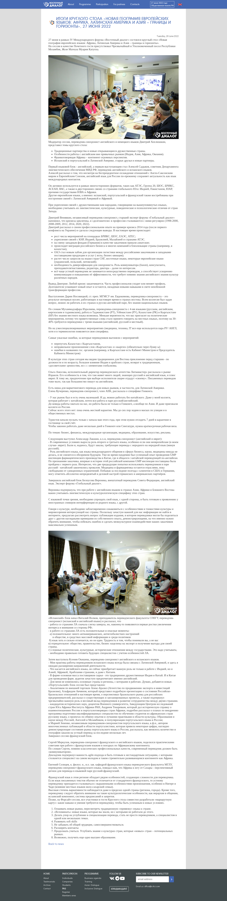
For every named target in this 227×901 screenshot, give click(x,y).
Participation (102, 4)
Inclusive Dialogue (93, 888)
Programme (85, 4)
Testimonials (49, 881)
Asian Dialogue (92, 884)
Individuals (67, 878)
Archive (46, 884)
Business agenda (93, 878)
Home (46, 873)
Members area (69, 895)
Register (66, 891)
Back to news (56, 844)
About (71, 4)
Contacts (134, 4)
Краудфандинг (119, 889)
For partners (119, 4)
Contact (47, 888)
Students (66, 884)
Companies (67, 881)
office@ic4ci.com (152, 886)
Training (88, 881)
